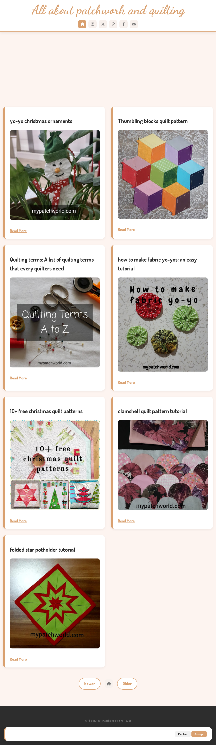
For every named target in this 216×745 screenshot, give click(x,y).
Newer (89, 683)
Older (127, 683)
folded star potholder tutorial (42, 549)
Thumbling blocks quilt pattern (153, 120)
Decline (182, 734)
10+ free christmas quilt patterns (46, 410)
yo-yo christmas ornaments (41, 120)
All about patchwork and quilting (108, 10)
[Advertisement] (108, 69)
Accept (199, 734)
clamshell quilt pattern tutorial (152, 410)
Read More (18, 230)
